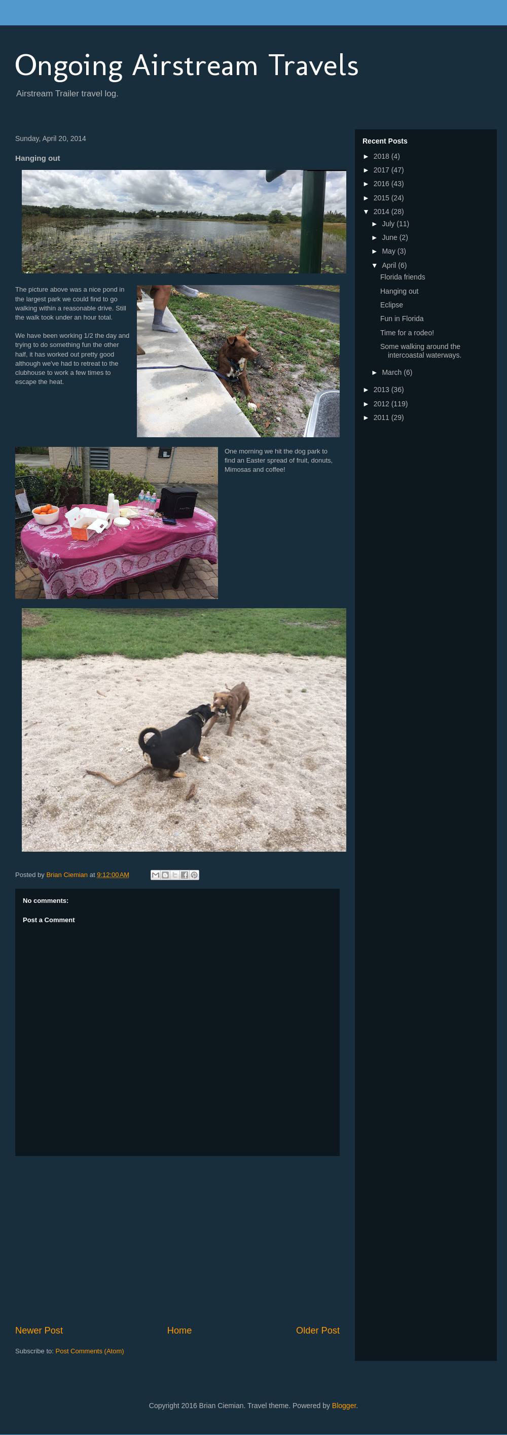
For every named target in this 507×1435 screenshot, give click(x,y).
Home (179, 1330)
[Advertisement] (177, 1240)
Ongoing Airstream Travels (187, 65)
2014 (382, 211)
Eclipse (391, 305)
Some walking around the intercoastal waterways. (421, 350)
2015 (382, 198)
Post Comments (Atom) (90, 1351)
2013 (382, 390)
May (389, 251)
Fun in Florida (402, 318)
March (393, 372)
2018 (382, 156)
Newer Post (39, 1330)
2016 (382, 184)
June (390, 237)
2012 (382, 404)
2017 (382, 170)
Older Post (318, 1330)
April (390, 265)
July (389, 224)
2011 (382, 417)
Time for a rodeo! (407, 333)
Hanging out (399, 291)
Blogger (344, 1406)
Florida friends (402, 277)
